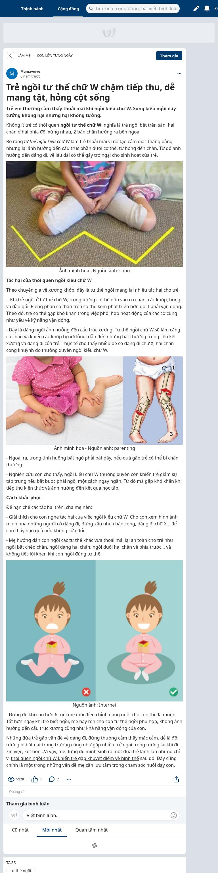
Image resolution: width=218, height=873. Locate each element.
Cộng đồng (68, 8)
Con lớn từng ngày (55, 55)
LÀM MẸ (24, 55)
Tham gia (169, 56)
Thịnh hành (32, 8)
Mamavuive (30, 71)
